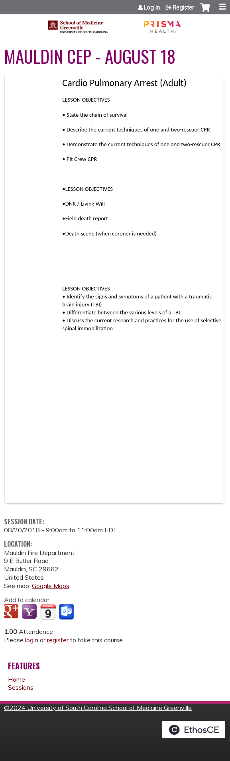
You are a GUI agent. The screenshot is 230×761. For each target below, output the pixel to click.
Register (183, 7)
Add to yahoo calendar (30, 612)
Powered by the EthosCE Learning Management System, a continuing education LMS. (193, 729)
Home (16, 679)
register (58, 640)
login (31, 640)
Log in (152, 7)
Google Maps (50, 586)
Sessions (20, 687)
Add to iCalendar (48, 612)
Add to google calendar (12, 612)
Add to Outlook (67, 612)
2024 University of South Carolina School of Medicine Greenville (101, 708)
